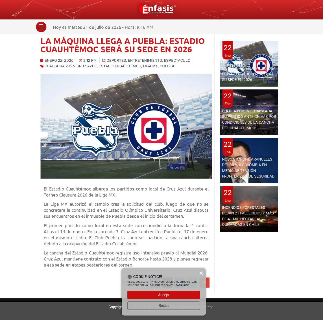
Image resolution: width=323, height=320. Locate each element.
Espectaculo (177, 60)
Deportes (116, 60)
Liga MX (150, 66)
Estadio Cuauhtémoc (120, 66)
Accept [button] (163, 295)
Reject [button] (164, 305)
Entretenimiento (145, 60)
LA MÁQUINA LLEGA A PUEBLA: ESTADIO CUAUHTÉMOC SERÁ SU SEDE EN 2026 (249, 74)
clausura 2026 (60, 66)
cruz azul (86, 66)
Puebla (167, 66)
